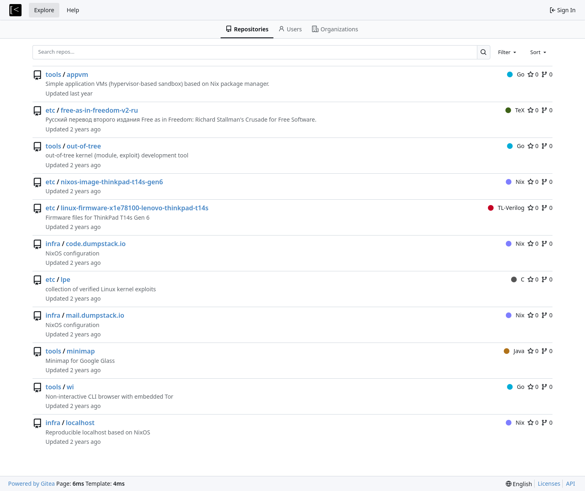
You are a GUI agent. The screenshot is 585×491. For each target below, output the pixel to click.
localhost (80, 423)
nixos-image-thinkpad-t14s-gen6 (112, 182)
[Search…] (483, 52)
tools (53, 74)
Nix (515, 181)
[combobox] (507, 52)
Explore (44, 10)
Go (515, 74)
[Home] (15, 10)
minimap (81, 351)
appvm (77, 74)
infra (53, 244)
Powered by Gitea (31, 483)
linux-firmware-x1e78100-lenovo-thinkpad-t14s (134, 208)
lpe (65, 279)
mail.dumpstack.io (95, 315)
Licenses (549, 483)
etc (50, 110)
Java (514, 351)
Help (73, 10)
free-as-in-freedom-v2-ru (99, 110)
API (570, 483)
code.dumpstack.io (96, 244)
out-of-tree (84, 146)
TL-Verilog (506, 208)
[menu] (519, 484)
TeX (514, 110)
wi (70, 387)
